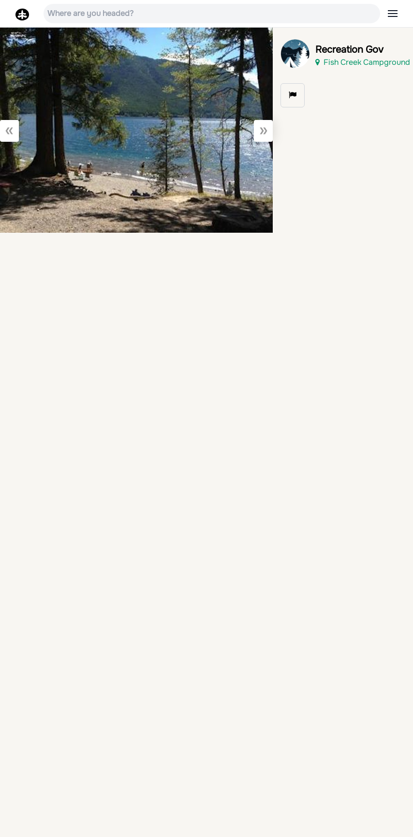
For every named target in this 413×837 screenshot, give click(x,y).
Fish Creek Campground (362, 62)
